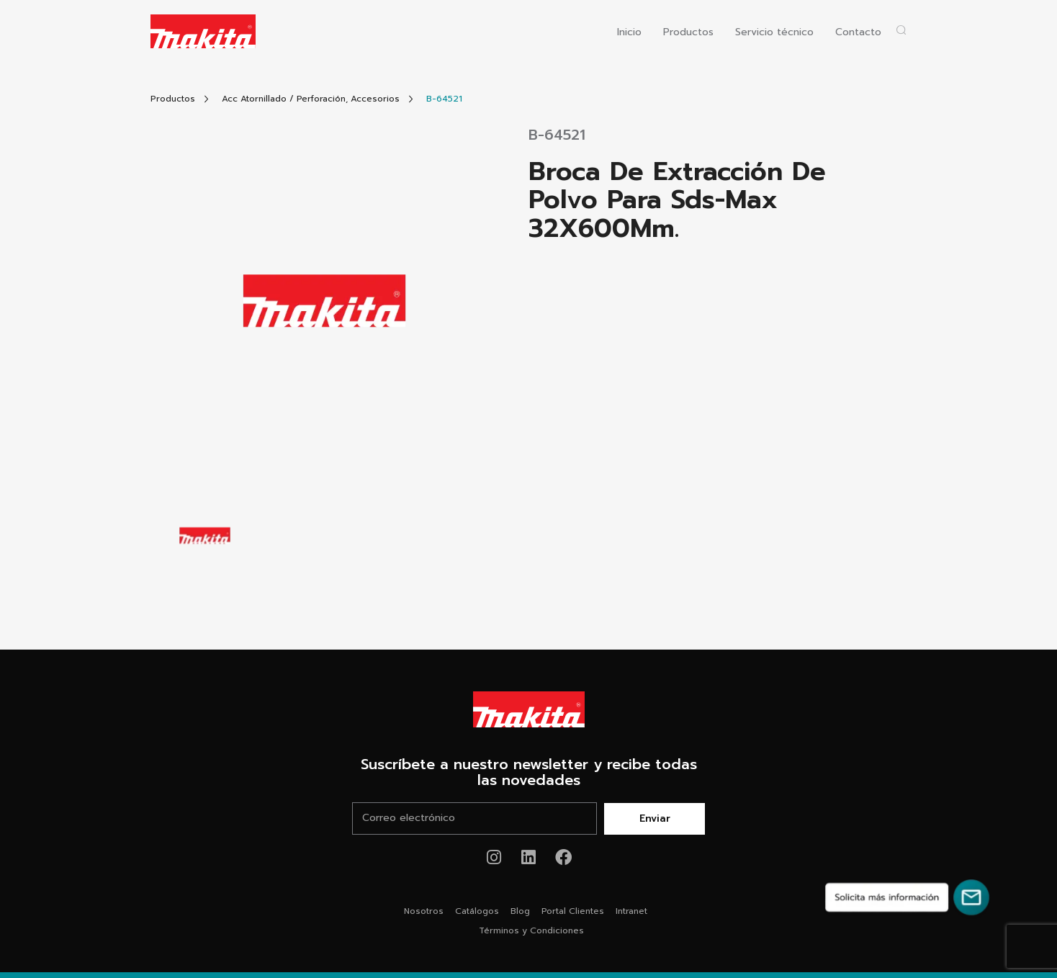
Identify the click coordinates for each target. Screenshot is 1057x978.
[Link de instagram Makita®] (494, 857)
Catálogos (477, 911)
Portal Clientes (572, 911)
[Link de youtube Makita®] (529, 857)
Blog (520, 911)
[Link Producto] (444, 99)
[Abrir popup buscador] (901, 29)
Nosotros (424, 911)
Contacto (858, 33)
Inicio (629, 33)
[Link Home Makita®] (528, 709)
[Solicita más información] (907, 897)
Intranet (631, 911)
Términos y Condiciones (531, 930)
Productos (688, 33)
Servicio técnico (774, 33)
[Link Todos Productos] (172, 99)
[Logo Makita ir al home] (203, 31)
